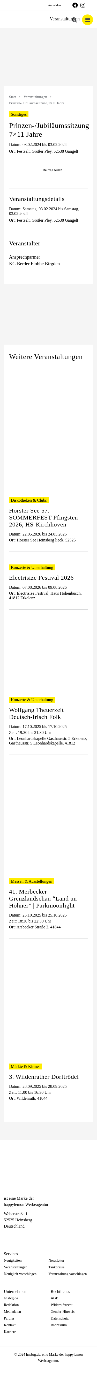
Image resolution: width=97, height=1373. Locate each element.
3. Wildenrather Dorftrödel (44, 1076)
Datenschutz (60, 1318)
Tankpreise (56, 1267)
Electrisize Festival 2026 (41, 577)
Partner (9, 1318)
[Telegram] (24, 1236)
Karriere (10, 1332)
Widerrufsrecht (61, 1305)
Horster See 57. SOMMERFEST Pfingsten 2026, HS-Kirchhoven (43, 517)
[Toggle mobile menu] (87, 19)
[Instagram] (15, 1236)
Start (12, 97)
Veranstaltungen (35, 97)
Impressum (59, 1325)
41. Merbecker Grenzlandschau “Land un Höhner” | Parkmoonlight (43, 898)
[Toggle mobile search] (74, 19)
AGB (54, 1298)
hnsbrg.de (11, 1298)
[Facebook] (6, 1236)
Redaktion (11, 1305)
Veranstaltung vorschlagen (68, 1274)
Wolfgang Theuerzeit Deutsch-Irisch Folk (36, 713)
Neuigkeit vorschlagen (20, 1274)
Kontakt (10, 1325)
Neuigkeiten (12, 1260)
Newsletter (56, 1260)
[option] (48, 57)
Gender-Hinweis (62, 1312)
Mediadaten (12, 1312)
